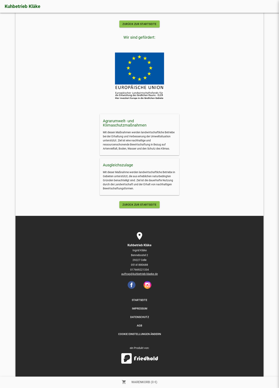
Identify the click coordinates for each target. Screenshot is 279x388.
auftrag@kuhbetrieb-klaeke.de (139, 273)
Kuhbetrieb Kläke (22, 6)
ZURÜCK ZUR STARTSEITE (139, 24)
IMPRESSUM (139, 308)
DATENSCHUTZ (139, 317)
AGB (139, 325)
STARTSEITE (139, 300)
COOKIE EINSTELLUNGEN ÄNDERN (139, 334)
